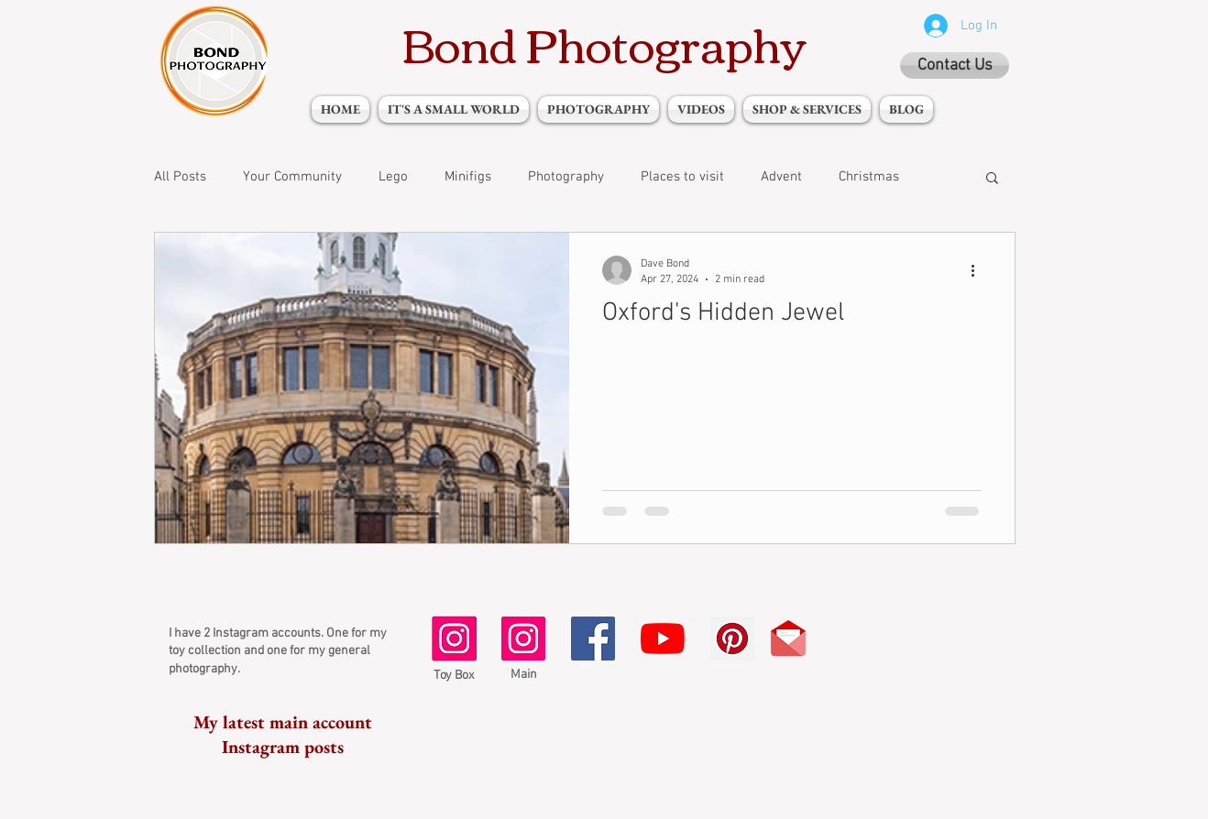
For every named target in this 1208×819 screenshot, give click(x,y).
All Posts (180, 177)
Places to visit (682, 177)
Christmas (869, 177)
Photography (566, 177)
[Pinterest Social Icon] (732, 639)
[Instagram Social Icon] (523, 639)
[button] (992, 179)
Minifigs (468, 177)
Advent (781, 177)
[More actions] (979, 270)
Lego (393, 177)
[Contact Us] (954, 65)
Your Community (292, 177)
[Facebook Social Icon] (593, 639)
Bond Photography (604, 42)
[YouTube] (663, 639)
